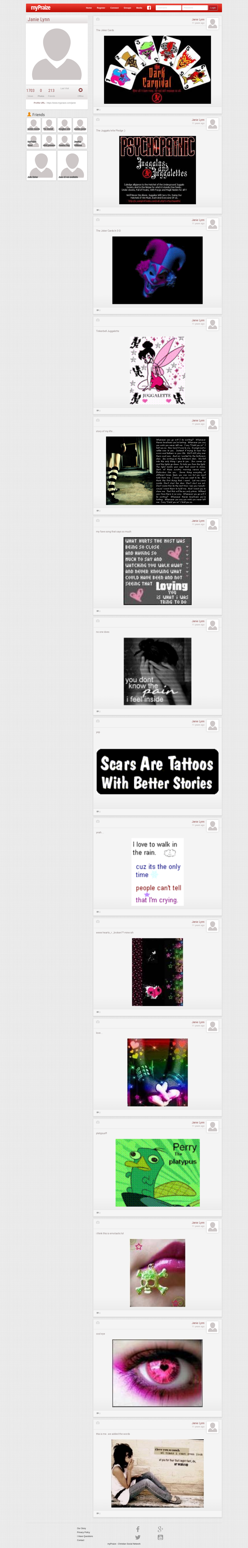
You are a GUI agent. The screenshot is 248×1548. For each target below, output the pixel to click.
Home (89, 8)
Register (101, 8)
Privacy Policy (83, 1532)
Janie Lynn (198, 19)
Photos (41, 96)
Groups (127, 8)
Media (139, 8)
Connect (114, 8)
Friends (36, 114)
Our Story (81, 1528)
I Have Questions (85, 1536)
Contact (80, 1540)
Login (213, 7)
